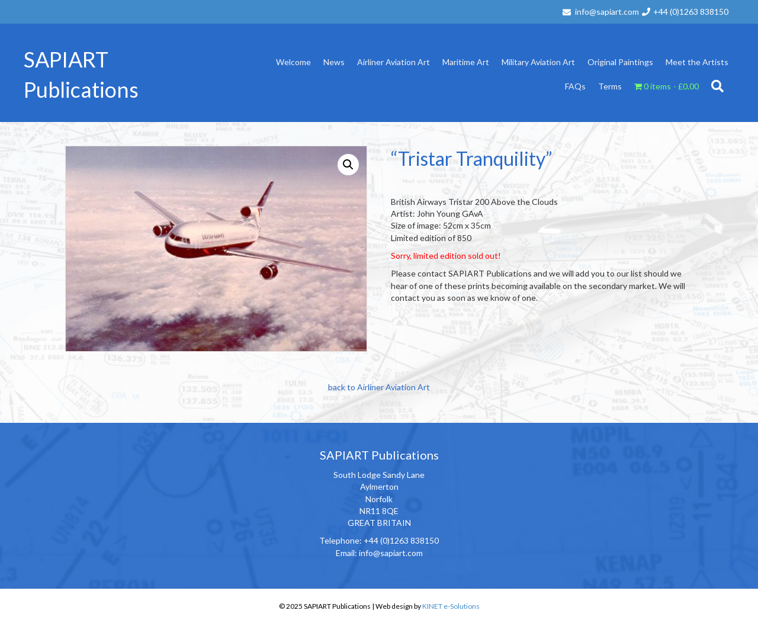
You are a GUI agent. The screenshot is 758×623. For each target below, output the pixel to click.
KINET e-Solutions (451, 606)
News (334, 62)
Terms (610, 86)
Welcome (293, 62)
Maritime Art (465, 62)
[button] (348, 164)
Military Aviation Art (538, 62)
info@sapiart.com (607, 12)
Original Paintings (620, 62)
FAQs (575, 86)
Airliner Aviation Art (393, 62)
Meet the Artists (697, 62)
